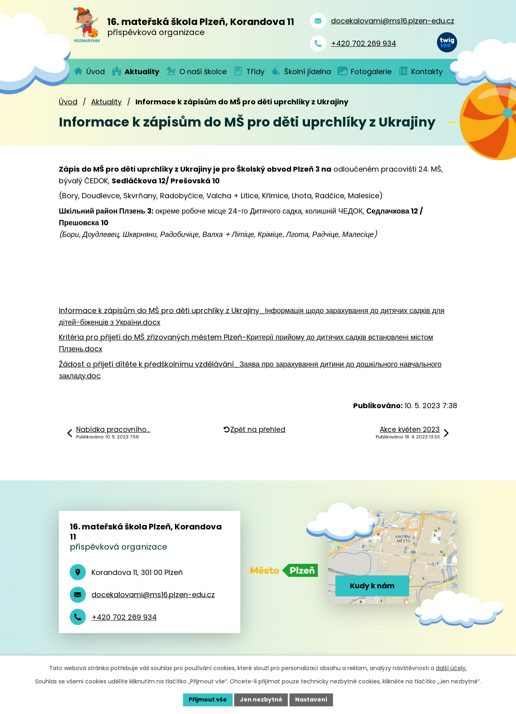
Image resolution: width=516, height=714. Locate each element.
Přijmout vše (208, 699)
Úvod (68, 102)
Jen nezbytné (261, 699)
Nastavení (311, 699)
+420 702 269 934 (124, 617)
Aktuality (106, 102)
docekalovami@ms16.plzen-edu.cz (153, 594)
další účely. (451, 668)
